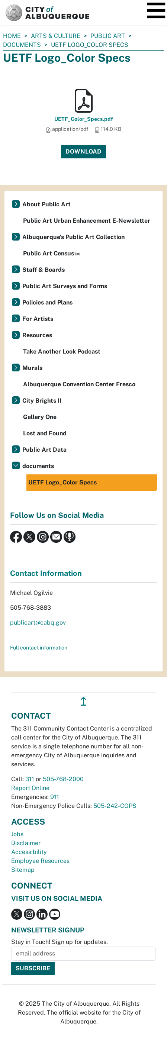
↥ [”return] (83, 701)
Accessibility (29, 851)
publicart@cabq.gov (38, 622)
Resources (37, 335)
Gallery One (40, 416)
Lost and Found (45, 433)
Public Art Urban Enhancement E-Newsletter (86, 220)
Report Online (30, 788)
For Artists (37, 318)
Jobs (17, 834)
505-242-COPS (115, 805)
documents (22, 44)
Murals (32, 367)
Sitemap (23, 869)
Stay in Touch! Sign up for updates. (59, 941)
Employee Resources (40, 860)
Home (12, 35)
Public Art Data (44, 449)
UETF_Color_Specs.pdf (83, 119)
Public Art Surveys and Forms (64, 286)
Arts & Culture (55, 35)
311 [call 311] (29, 779)
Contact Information (46, 573)
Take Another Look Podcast (61, 351)
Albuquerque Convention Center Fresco (79, 384)
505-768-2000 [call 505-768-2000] (63, 779)
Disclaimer (26, 843)
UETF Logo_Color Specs (62, 482)
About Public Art (46, 204)
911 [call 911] (54, 796)
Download (83, 151)
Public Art (107, 35)
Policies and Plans (47, 302)
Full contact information (38, 648)
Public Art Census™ (51, 253)
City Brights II (41, 400)
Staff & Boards (43, 269)
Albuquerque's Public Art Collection (73, 237)
